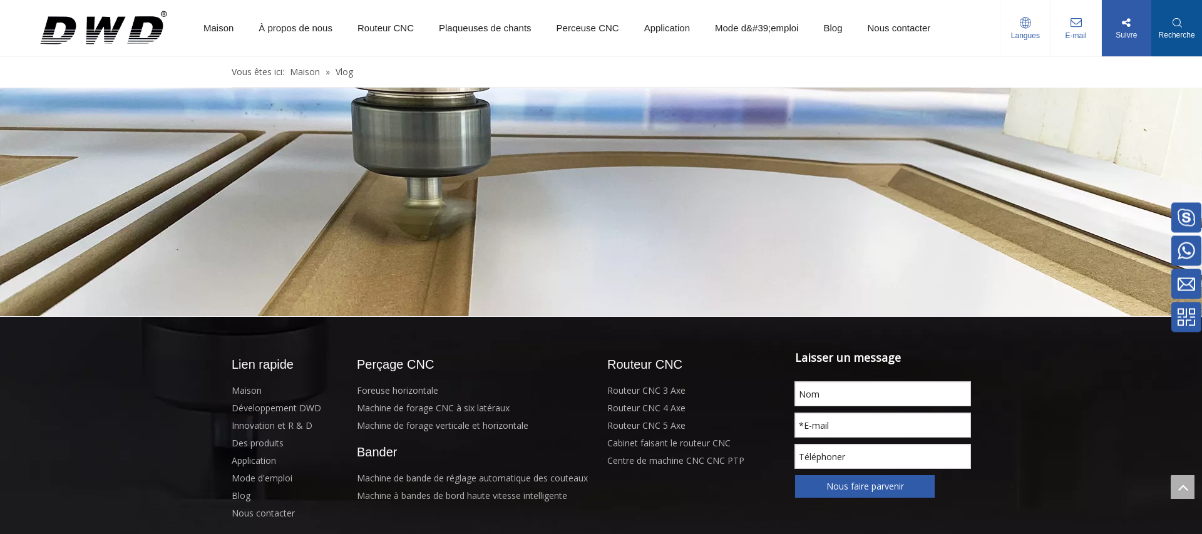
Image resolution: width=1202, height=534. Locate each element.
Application (667, 28)
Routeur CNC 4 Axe (646, 408)
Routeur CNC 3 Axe (646, 390)
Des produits (258, 443)
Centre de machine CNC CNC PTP (675, 460)
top (1182, 487)
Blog (832, 28)
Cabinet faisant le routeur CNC (669, 443)
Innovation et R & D (272, 425)
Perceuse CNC (588, 28)
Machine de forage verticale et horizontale (442, 425)
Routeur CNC (385, 28)
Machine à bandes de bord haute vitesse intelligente (462, 495)
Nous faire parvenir (865, 486)
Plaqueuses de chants (485, 28)
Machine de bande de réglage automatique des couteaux (472, 478)
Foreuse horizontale (397, 390)
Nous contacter (898, 28)
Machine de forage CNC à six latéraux (433, 408)
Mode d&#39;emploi (756, 28)
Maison (218, 28)
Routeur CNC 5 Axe (646, 425)
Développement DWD (276, 408)
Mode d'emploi (262, 478)
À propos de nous (295, 28)
